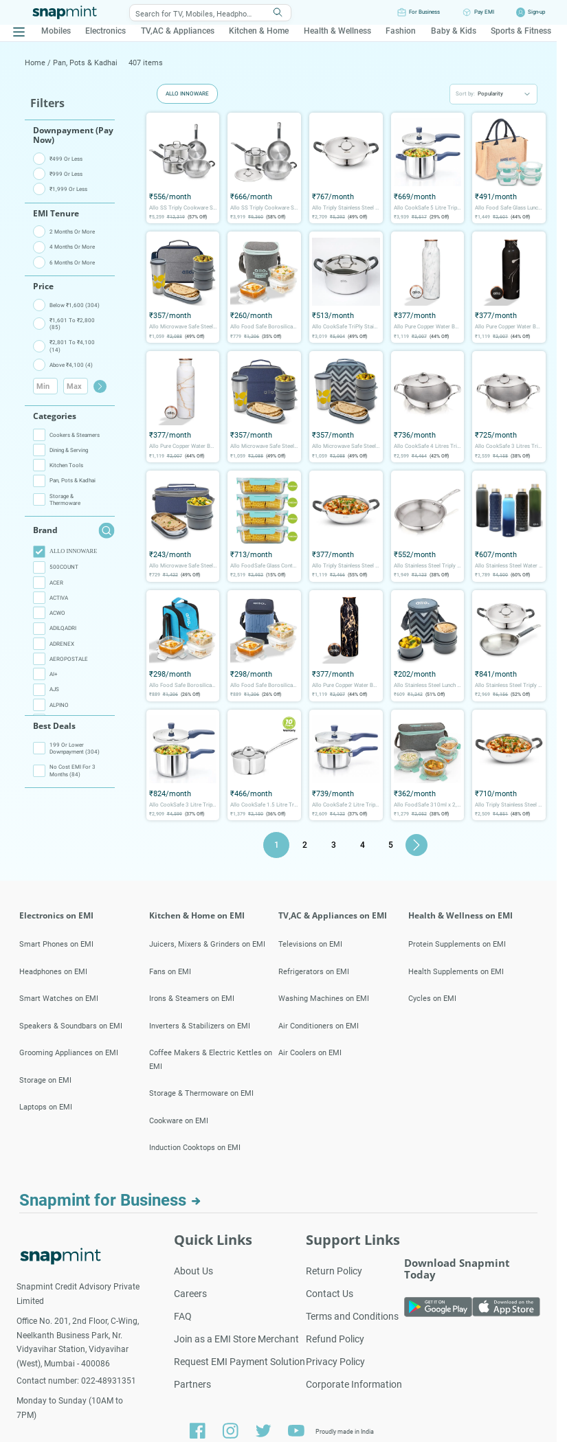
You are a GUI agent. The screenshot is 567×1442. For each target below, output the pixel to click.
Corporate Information (354, 1384)
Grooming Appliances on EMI (68, 1052)
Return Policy (334, 1270)
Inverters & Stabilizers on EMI (199, 1026)
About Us (193, 1270)
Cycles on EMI (432, 998)
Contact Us (329, 1293)
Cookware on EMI (178, 1120)
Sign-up (536, 12)
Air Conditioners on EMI (318, 1026)
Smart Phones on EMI (56, 944)
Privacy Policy (335, 1361)
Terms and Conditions (352, 1316)
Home (36, 62)
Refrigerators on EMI (313, 971)
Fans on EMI (170, 971)
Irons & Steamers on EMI (191, 998)
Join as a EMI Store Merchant (236, 1338)
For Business (424, 12)
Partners (192, 1384)
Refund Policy (335, 1338)
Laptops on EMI (45, 1107)
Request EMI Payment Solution (239, 1361)
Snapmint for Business (110, 1200)
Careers (190, 1293)
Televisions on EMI (310, 944)
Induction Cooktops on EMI (195, 1147)
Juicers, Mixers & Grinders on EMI (207, 944)
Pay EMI (484, 12)
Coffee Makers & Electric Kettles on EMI (210, 1059)
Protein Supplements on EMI (457, 944)
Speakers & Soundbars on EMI (70, 1026)
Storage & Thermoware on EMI (201, 1093)
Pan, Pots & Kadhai (85, 62)
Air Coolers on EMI (310, 1052)
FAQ (183, 1316)
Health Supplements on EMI (456, 971)
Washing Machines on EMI (323, 998)
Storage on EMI (45, 1080)
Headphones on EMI (53, 971)
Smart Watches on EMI (58, 998)
